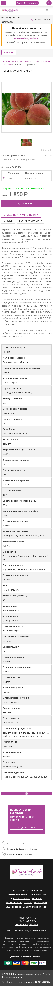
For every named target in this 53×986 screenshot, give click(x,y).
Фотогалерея (40, 902)
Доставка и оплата (30, 220)
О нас (12, 890)
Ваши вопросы (13, 906)
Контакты (37, 898)
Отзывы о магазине (17, 894)
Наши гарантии (14, 902)
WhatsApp (7, 21)
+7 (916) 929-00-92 (26, 920)
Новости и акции (38, 894)
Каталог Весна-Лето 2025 (30, 890)
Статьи (28, 902)
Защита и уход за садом (35, 906)
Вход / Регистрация (27, 3)
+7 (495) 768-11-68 (26, 917)
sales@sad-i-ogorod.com (26, 38)
